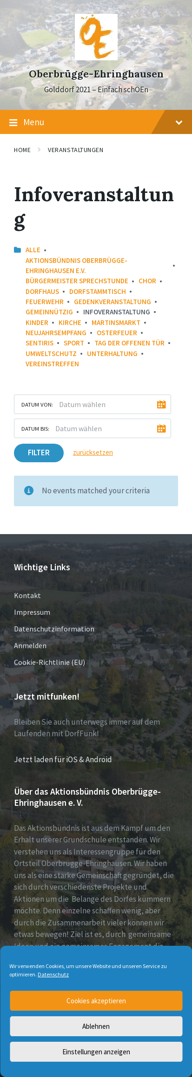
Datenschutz (53, 974)
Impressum (32, 612)
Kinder (37, 322)
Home (22, 150)
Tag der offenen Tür (129, 342)
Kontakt (27, 595)
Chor (147, 280)
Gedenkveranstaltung (112, 301)
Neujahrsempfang (56, 332)
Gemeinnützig (49, 311)
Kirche (70, 322)
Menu (96, 122)
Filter (39, 452)
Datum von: (37, 404)
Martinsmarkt (116, 322)
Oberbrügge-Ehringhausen (96, 74)
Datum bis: (35, 428)
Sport (74, 342)
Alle (33, 249)
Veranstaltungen (75, 150)
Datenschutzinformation (54, 628)
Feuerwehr (45, 301)
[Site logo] (96, 57)
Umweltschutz (51, 353)
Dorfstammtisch (97, 291)
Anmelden (30, 645)
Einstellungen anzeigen (96, 1051)
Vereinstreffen (52, 363)
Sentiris (39, 342)
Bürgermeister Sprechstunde (77, 280)
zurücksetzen (93, 452)
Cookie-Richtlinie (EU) (49, 662)
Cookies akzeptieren (96, 1000)
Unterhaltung (112, 353)
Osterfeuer (117, 332)
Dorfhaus (42, 291)
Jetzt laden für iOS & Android (63, 759)
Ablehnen (96, 1026)
